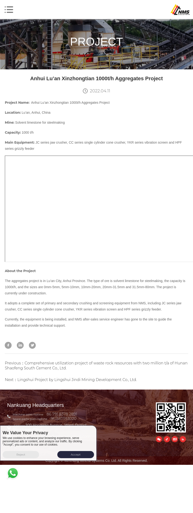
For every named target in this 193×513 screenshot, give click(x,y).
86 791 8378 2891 (62, 414)
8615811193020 (63, 418)
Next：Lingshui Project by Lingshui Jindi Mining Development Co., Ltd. (71, 379)
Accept (76, 454)
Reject (20, 454)
